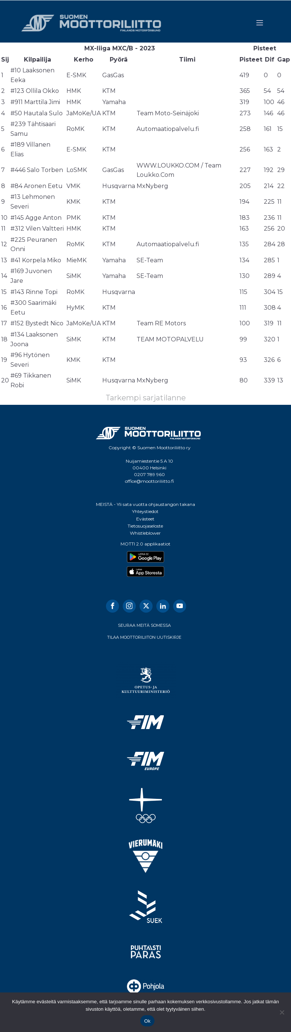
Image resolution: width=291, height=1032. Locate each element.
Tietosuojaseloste (145, 526)
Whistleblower (145, 533)
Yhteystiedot (145, 511)
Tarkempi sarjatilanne (146, 397)
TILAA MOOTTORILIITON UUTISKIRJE (144, 637)
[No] (281, 1012)
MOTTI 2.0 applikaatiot (145, 544)
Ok (147, 1021)
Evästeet (145, 519)
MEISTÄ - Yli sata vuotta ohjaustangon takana (145, 504)
